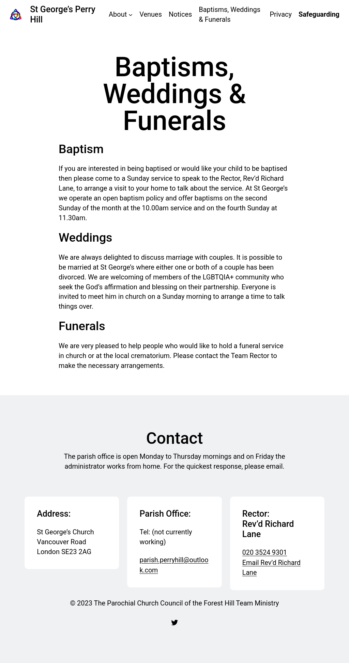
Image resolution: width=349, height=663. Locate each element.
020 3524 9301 (265, 553)
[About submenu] (130, 15)
